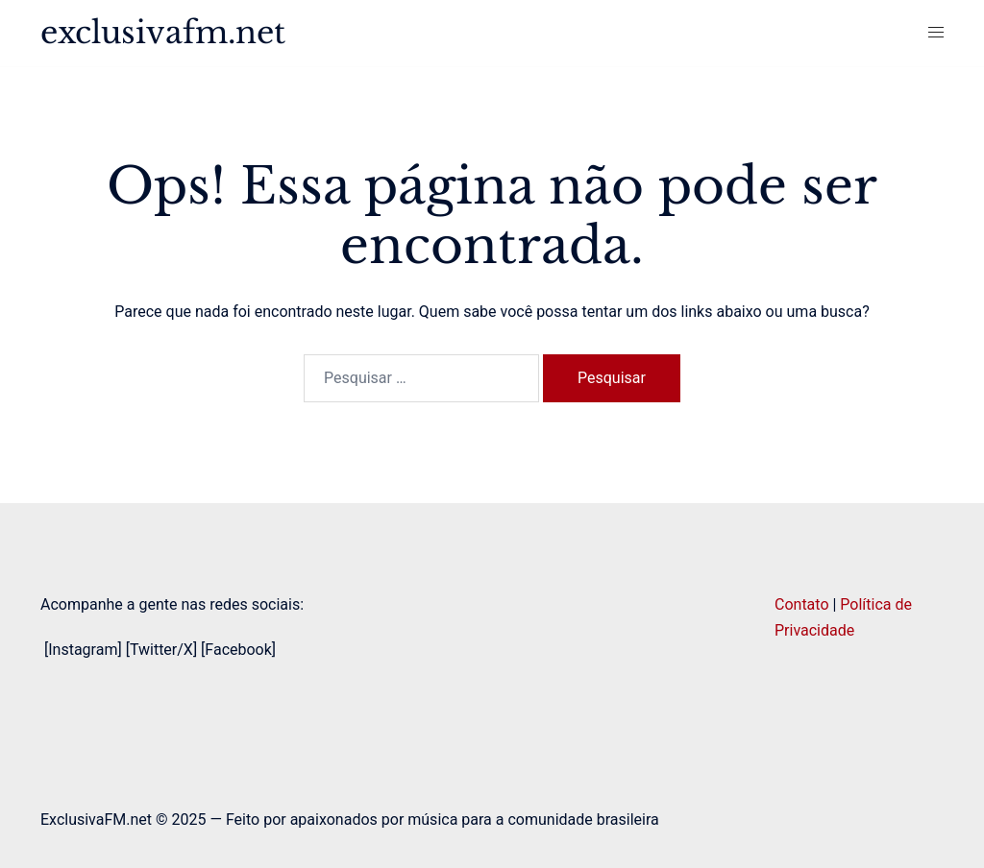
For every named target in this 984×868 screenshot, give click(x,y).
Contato (802, 604)
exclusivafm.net (162, 32)
